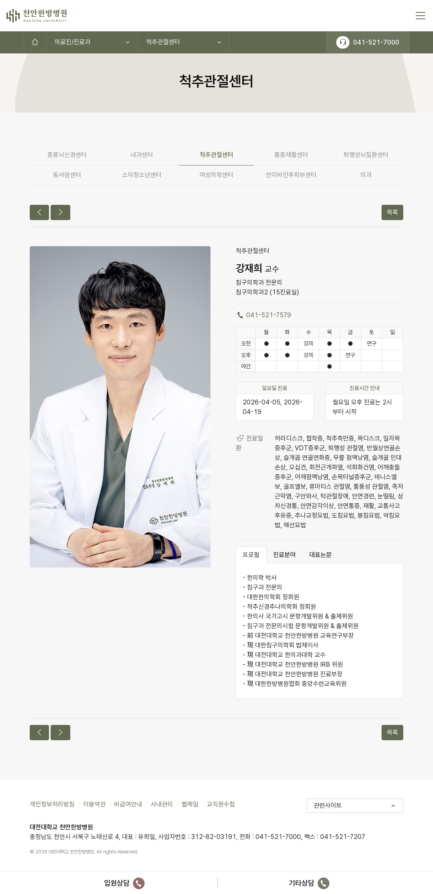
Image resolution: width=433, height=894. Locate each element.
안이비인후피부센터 (291, 175)
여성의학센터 (216, 175)
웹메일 (190, 804)
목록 (392, 212)
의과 (366, 175)
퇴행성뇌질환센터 (365, 155)
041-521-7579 (263, 315)
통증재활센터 (291, 155)
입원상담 (124, 883)
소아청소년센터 (141, 175)
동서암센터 (67, 175)
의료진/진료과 (72, 42)
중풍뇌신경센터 (67, 155)
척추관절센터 (163, 42)
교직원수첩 (221, 804)
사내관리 (162, 804)
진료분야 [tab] (284, 555)
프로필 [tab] (251, 555)
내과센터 (142, 155)
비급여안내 (128, 804)
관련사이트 (328, 805)
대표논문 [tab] (320, 555)
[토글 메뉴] (421, 16)
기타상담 (309, 883)
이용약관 (94, 804)
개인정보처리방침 (52, 804)
